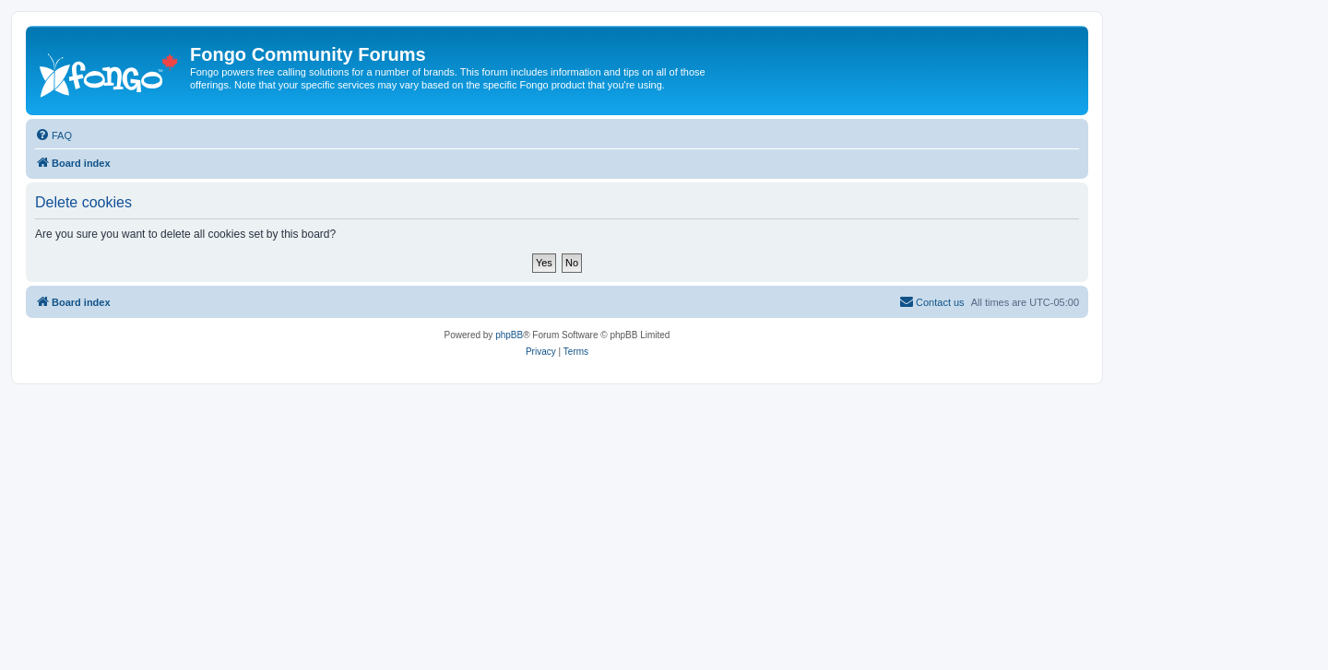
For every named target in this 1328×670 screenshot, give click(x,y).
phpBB (509, 335)
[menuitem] (53, 135)
